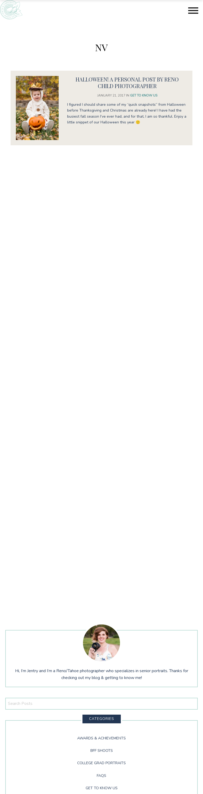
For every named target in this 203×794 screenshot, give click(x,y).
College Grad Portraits (101, 763)
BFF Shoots (101, 750)
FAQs (101, 775)
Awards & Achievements (101, 738)
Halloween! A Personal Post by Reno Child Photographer (127, 82)
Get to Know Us (143, 95)
